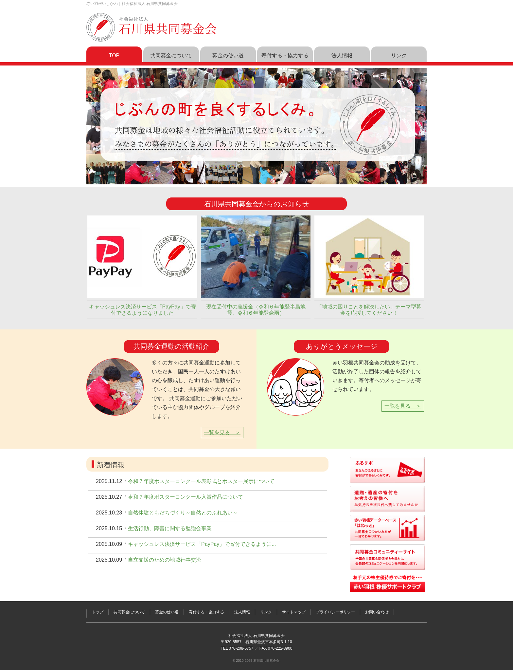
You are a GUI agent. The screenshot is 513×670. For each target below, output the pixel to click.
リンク (266, 612)
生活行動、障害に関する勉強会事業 (170, 528)
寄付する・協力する (206, 612)
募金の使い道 (167, 612)
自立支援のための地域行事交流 (164, 560)
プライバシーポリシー (335, 612)
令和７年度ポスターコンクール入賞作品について (185, 497)
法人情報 (242, 612)
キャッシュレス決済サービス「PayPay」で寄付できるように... (202, 544)
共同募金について (129, 612)
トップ (97, 612)
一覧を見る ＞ (222, 432)
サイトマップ (294, 612)
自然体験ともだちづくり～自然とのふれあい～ (183, 512)
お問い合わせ (377, 612)
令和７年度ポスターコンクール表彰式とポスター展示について (201, 481)
